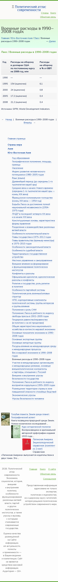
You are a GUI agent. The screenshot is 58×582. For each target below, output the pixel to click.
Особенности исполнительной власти (30, 233)
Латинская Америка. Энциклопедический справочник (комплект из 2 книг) (44, 444)
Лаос (36, 38)
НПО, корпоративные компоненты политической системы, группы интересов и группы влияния (33, 303)
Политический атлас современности (30, 8)
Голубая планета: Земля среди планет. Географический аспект (30, 416)
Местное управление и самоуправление (32, 260)
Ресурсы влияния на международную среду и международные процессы (34, 348)
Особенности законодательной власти (31, 247)
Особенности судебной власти (27, 250)
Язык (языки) (18, 178)
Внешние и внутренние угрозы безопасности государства (27, 377)
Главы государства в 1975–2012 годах (31, 237)
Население (17, 168)
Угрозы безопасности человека (28, 398)
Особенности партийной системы (28, 290)
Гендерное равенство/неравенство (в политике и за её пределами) (30, 321)
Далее (52, 41)
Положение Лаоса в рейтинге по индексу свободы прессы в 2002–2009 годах (33, 315)
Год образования (21, 158)
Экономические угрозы (24, 395)
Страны (45, 13)
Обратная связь (48, 17)
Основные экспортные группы (27, 339)
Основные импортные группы (26, 342)
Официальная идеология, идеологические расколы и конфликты (33, 279)
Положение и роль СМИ (24, 309)
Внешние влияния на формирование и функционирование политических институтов (30, 267)
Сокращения (49, 478)
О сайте (52, 469)
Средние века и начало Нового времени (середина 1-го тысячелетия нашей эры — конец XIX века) (33, 191)
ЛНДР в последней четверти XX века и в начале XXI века (31, 216)
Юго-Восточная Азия (21, 38)
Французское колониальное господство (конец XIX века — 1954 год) (32, 199)
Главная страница (16, 138)
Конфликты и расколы (23, 273)
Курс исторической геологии (36, 426)
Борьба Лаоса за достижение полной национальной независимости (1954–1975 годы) (31, 207)
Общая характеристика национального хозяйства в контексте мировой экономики (33, 328)
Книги (53, 13)
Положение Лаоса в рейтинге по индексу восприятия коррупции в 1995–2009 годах (33, 384)
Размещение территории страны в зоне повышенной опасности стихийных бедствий (34, 390)
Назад (8, 119)
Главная (5, 38)
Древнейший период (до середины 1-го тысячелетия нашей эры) (32, 183)
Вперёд (28, 122)
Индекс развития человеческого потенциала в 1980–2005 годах (28, 173)
